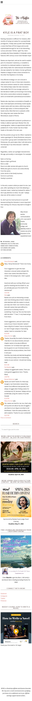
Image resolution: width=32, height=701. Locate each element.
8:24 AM (6, 333)
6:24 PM (6, 398)
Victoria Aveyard (6, 250)
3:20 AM (6, 293)
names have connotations (9, 246)
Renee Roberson (9, 379)
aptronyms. (6, 241)
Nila (5, 295)
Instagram (4, 596)
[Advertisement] (16, 667)
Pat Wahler (7, 367)
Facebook (4, 593)
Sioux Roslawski (9, 261)
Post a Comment (6, 418)
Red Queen (11, 248)
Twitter (3, 598)
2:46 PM (6, 377)
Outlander (4, 248)
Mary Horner (8, 336)
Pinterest (3, 601)
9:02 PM (6, 415)
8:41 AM (6, 365)
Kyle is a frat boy (13, 243)
